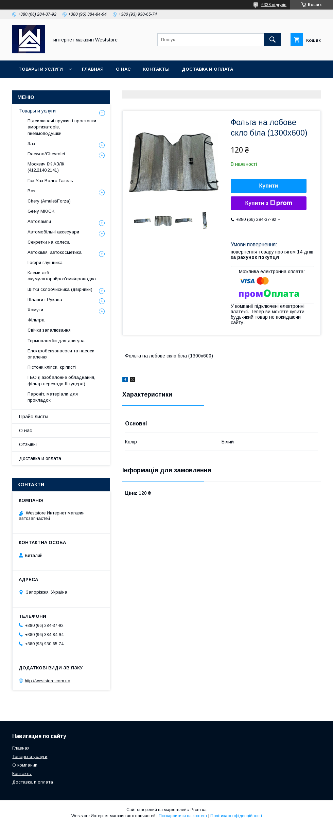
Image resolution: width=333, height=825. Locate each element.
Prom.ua (199, 809)
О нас (123, 69)
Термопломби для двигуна (56, 340)
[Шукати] (272, 39)
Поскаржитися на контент (183, 815)
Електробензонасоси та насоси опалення (61, 353)
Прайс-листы (33, 416)
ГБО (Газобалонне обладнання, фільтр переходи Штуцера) (61, 380)
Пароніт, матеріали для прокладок (53, 397)
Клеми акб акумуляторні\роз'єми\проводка (62, 275)
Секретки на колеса (49, 242)
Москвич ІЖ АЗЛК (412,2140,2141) (46, 167)
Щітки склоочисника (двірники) (60, 289)
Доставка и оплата (207, 69)
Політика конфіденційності (236, 815)
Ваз (31, 190)
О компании (24, 765)
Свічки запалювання (49, 330)
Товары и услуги (40, 69)
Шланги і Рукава (45, 299)
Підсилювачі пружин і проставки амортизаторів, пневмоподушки (62, 127)
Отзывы (28, 444)
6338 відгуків (273, 4)
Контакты (156, 69)
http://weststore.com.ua (47, 680)
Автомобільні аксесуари (53, 231)
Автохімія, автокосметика (55, 252)
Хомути (35, 309)
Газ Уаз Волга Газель (50, 180)
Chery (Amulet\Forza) (49, 201)
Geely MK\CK (41, 211)
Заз (31, 143)
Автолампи (39, 221)
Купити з (268, 203)
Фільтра (36, 319)
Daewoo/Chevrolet (46, 153)
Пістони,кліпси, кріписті (52, 367)
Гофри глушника (45, 262)
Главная (93, 69)
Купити (268, 186)
